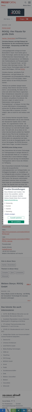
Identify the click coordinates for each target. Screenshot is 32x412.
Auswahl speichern (16, 217)
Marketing (9, 211)
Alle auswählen (16, 222)
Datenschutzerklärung (11, 200)
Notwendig (9, 203)
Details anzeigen (10, 214)
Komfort (8, 206)
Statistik (8, 208)
